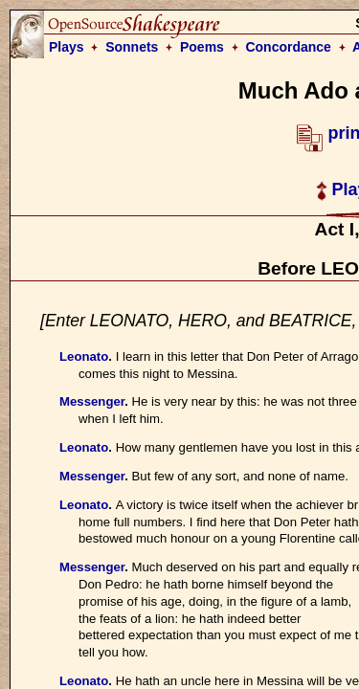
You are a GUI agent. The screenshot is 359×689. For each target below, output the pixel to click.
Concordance (287, 47)
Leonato (83, 356)
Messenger (91, 401)
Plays (66, 47)
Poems (202, 47)
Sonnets (131, 47)
